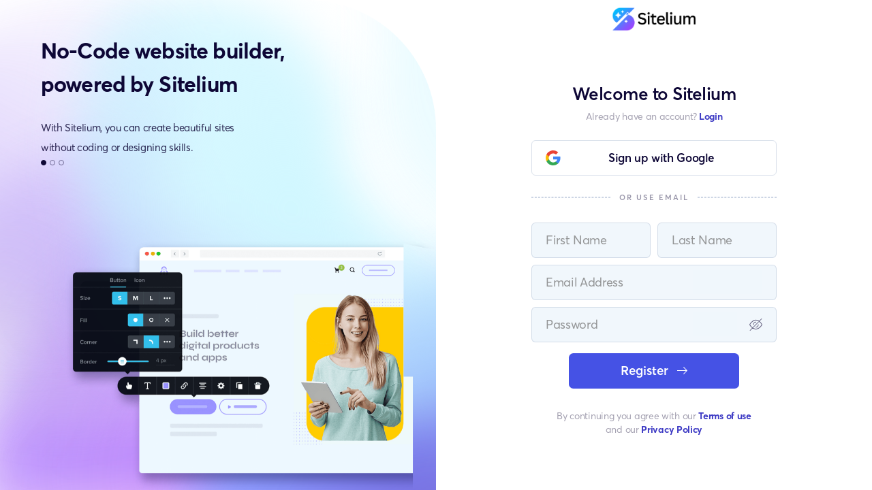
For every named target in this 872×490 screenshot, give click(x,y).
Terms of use (724, 415)
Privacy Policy (671, 429)
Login (711, 116)
